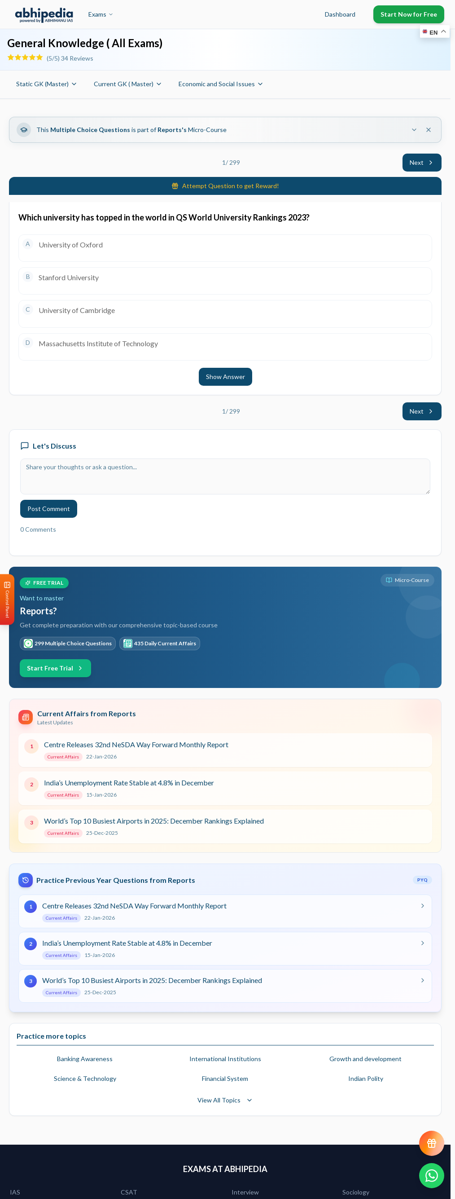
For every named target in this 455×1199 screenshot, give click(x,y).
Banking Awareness (85, 1058)
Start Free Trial (55, 668)
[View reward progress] (431, 1143)
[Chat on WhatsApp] (431, 1175)
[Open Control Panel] (7, 599)
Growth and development (365, 1058)
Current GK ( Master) (128, 84)
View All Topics (225, 1100)
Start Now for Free (409, 14)
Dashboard (340, 14)
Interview (245, 1192)
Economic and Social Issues (221, 84)
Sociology (355, 1192)
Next (422, 162)
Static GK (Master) (47, 84)
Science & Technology (85, 1078)
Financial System (225, 1078)
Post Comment (48, 508)
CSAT (129, 1192)
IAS (15, 1192)
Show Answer (225, 376)
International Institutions (225, 1058)
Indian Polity (365, 1078)
